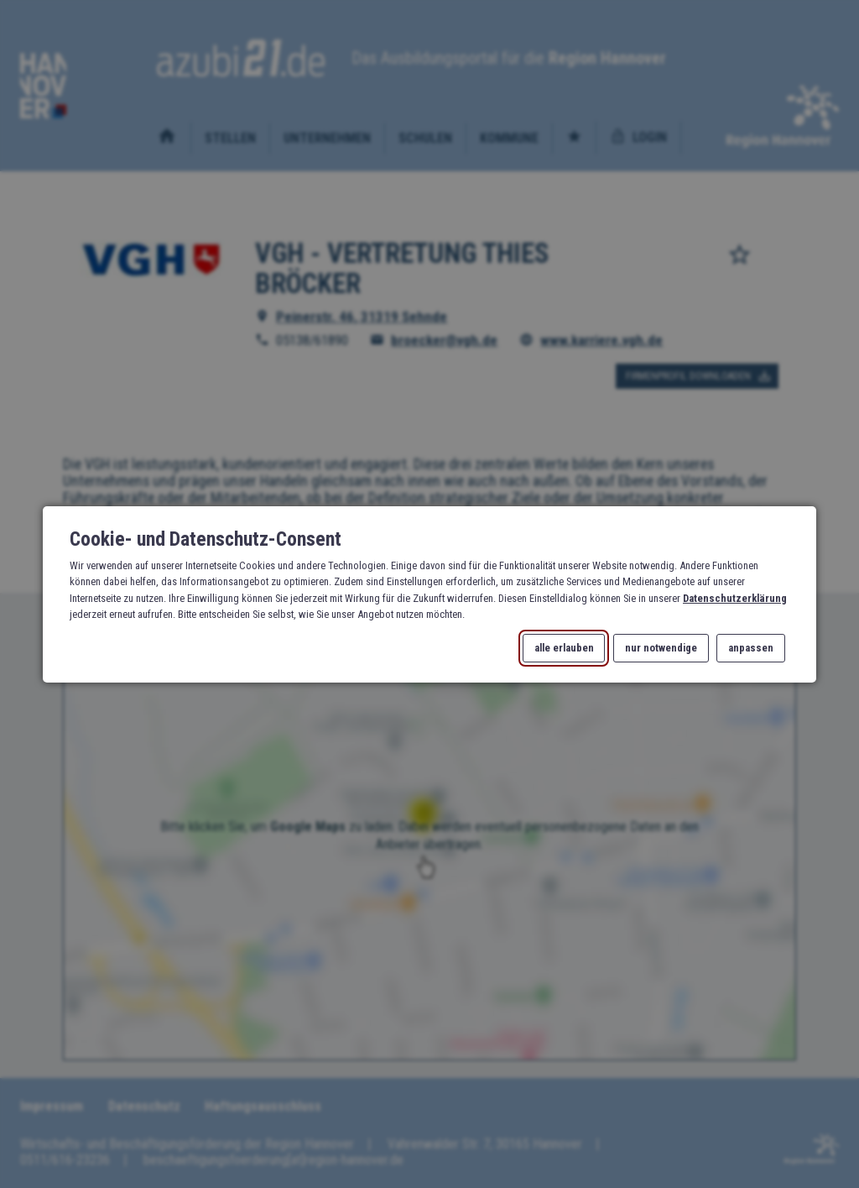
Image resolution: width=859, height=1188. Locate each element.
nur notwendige (661, 647)
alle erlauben (564, 647)
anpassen (750, 647)
